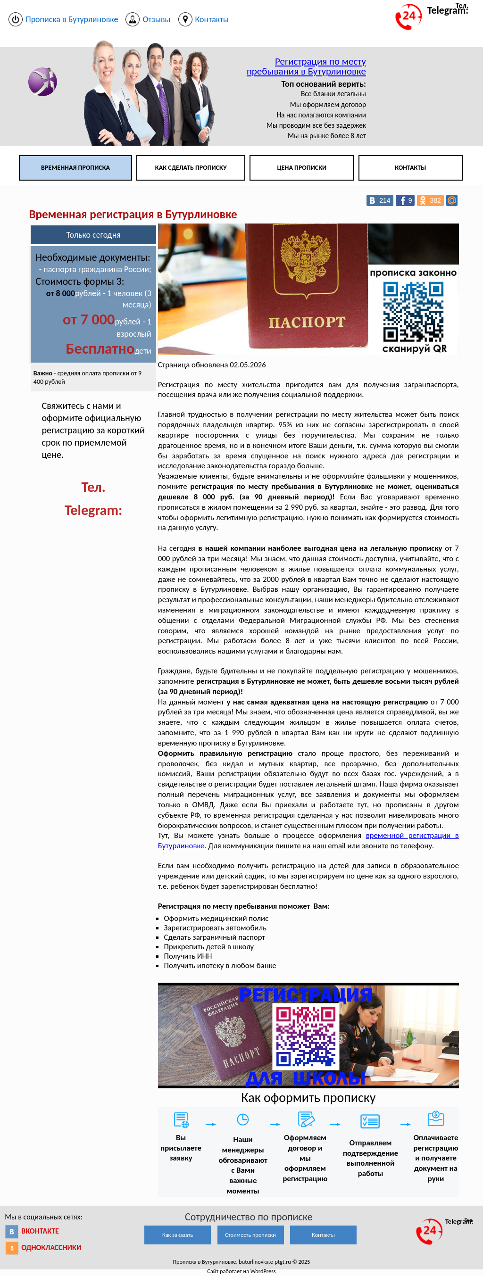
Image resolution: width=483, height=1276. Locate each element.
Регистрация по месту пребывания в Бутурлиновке (306, 66)
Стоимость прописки (250, 1234)
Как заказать (177, 1234)
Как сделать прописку (191, 168)
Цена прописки (302, 168)
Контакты (410, 168)
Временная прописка (75, 168)
